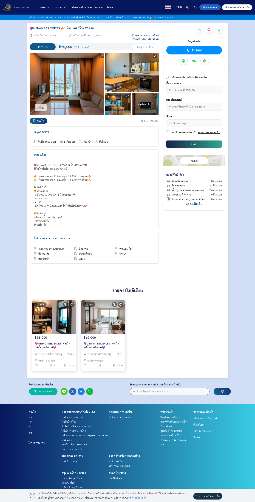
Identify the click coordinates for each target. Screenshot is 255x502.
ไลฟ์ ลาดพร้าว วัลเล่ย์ (119, 465)
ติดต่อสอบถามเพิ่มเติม (41, 384)
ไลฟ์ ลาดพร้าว (116, 461)
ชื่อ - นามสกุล (173, 83)
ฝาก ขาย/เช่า (210, 7)
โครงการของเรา (37, 442)
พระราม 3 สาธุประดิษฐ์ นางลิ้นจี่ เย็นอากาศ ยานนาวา (81, 17)
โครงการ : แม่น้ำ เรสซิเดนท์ (145, 38)
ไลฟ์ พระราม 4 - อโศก (120, 417)
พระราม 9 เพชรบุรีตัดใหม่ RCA (78, 411)
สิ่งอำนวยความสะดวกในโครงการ (51, 238)
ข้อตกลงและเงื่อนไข (203, 411)
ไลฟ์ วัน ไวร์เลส (69, 461)
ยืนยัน (194, 144)
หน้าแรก (44, 7)
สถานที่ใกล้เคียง (175, 174)
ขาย (31, 417)
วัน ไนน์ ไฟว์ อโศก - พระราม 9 (77, 426)
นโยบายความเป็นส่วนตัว (205, 418)
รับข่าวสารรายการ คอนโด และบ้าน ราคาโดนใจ (155, 384)
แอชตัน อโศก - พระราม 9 (74, 444)
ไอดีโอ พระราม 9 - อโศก (74, 430)
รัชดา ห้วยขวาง (117, 472)
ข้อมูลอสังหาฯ (41, 131)
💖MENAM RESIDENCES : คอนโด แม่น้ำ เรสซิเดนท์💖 (52, 346)
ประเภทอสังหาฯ (81, 7)
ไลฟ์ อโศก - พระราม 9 (73, 417)
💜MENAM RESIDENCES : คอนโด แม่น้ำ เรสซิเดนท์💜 (101, 346)
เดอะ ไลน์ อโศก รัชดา (72, 449)
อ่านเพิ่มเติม (40, 224)
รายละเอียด (40, 154)
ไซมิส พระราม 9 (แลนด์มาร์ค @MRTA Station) (85, 435)
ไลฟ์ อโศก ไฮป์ (69, 421)
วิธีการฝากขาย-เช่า (202, 430)
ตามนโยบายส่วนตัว (209, 132)
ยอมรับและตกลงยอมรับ (184, 132)
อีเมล (169, 116)
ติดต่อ (110, 7)
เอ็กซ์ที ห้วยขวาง (117, 478)
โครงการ (98, 7)
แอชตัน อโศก (68, 482)
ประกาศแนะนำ (60, 7)
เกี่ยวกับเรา (198, 424)
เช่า (30, 421)
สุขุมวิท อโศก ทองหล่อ (74, 472)
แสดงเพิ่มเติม (194, 204)
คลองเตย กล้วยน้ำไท (120, 411)
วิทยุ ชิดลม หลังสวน (72, 455)
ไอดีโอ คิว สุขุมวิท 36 (72, 487)
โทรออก (194, 50)
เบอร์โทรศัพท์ (174, 99)
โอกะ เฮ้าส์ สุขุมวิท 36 (72, 478)
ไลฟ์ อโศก (67, 440)
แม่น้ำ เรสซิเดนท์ (115, 17)
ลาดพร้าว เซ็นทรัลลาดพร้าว (124, 455)
